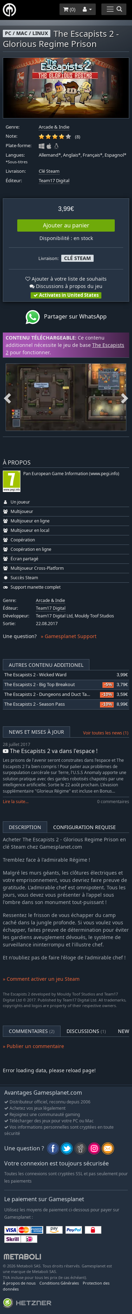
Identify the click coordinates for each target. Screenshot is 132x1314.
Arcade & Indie (54, 127)
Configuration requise (84, 827)
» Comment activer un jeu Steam (41, 979)
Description (25, 827)
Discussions (86, 1031)
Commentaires (32, 1031)
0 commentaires (113, 801)
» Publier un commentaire (33, 1046)
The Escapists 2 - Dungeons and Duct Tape (48, 694)
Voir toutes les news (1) (105, 732)
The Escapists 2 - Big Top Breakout (39, 684)
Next (124, 397)
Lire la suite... (16, 801)
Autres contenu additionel (46, 665)
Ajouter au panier (66, 225)
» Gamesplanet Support (68, 636)
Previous (7, 397)
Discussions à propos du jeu (66, 286)
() (69, 9)
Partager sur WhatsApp (66, 317)
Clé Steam (49, 171)
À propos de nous (19, 1283)
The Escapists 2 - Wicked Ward (35, 675)
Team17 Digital (54, 181)
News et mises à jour (36, 731)
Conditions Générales (59, 1283)
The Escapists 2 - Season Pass (34, 704)
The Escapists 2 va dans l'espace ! (50, 751)
